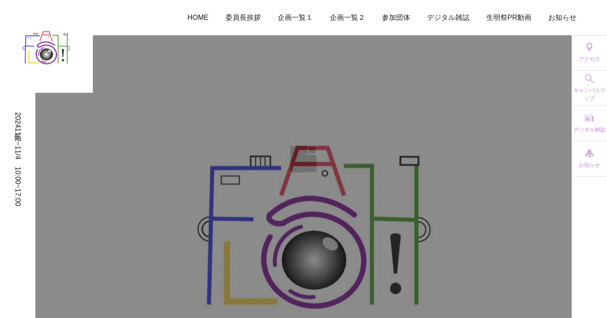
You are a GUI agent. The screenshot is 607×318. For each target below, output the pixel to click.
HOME (198, 17)
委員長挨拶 (243, 17)
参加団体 (396, 17)
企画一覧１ (295, 17)
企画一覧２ (347, 17)
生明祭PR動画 (508, 17)
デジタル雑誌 (448, 17)
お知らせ (562, 17)
